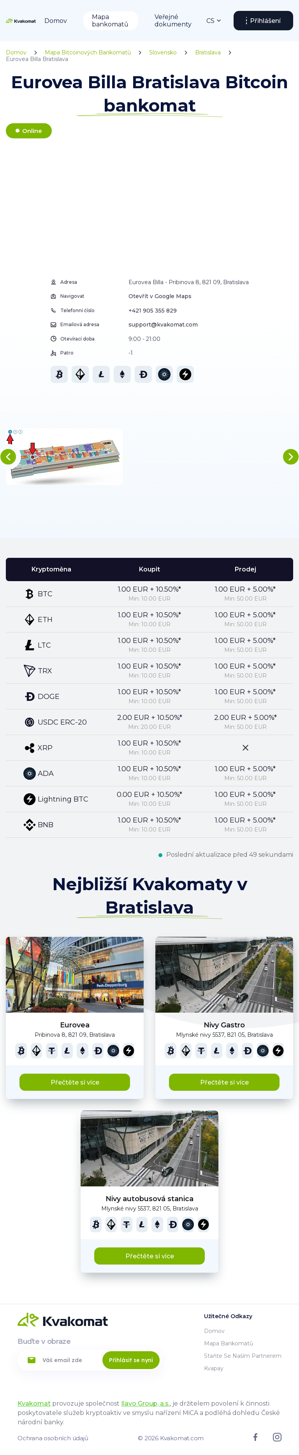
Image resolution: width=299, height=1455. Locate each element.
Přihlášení (265, 20)
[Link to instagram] (277, 1439)
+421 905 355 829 (152, 310)
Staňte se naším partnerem (242, 1355)
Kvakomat (34, 1403)
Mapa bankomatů (110, 20)
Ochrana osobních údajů (53, 1438)
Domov (55, 20)
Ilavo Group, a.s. (145, 1403)
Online (32, 130)
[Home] (21, 20)
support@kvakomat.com (163, 324)
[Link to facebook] (255, 1439)
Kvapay (213, 1368)
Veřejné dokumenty (173, 20)
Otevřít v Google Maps (160, 296)
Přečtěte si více (75, 1082)
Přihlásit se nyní (131, 1360)
